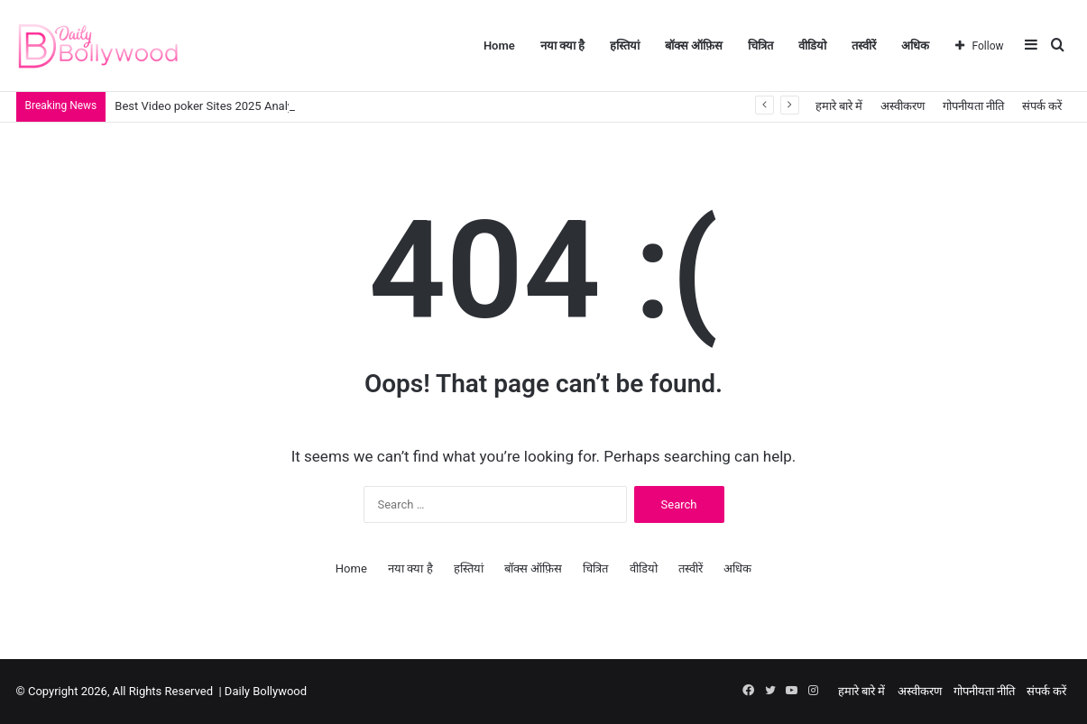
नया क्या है (562, 45)
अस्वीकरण (902, 106)
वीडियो (812, 45)
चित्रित (760, 45)
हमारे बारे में (838, 106)
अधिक (915, 45)
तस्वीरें (864, 45)
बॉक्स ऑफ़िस (694, 45)
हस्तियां (625, 45)
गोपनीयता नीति (973, 106)
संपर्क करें (1042, 106)
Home (499, 45)
